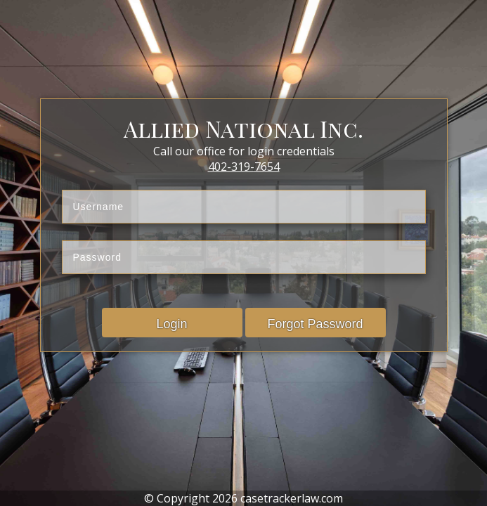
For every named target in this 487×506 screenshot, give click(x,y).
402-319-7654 (244, 166)
